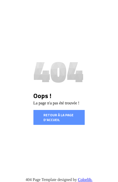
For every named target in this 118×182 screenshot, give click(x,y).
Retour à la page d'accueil (58, 117)
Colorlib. (85, 179)
